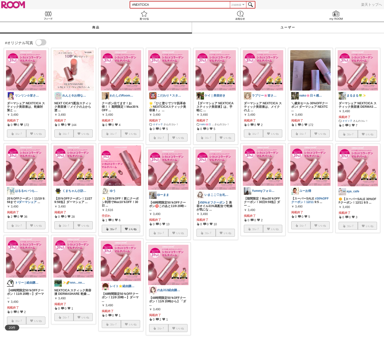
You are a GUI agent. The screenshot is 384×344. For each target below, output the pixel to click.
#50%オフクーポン (212, 202)
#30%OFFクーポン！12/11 (310, 200)
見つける (144, 15)
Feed (48, 15)
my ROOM (336, 15)
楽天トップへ (371, 4)
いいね (132, 229)
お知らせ (240, 15)
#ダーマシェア (27, 202)
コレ (113, 229)
